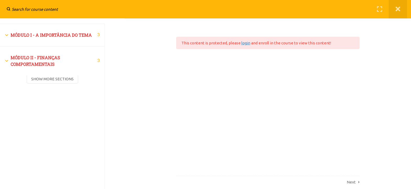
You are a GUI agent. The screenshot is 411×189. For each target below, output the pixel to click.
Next (351, 182)
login (245, 43)
